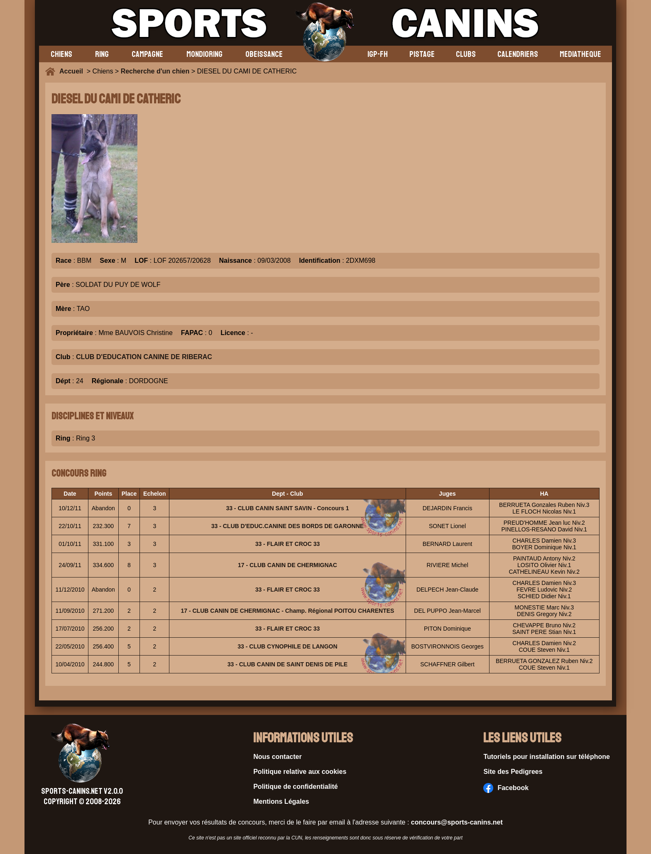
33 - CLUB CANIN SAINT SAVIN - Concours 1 (287, 508)
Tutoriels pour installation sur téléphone (546, 756)
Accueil (73, 71)
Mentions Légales (281, 801)
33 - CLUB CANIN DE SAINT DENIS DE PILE (288, 664)
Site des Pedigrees (512, 771)
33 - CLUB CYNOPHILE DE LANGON (287, 646)
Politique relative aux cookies (299, 771)
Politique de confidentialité (295, 786)
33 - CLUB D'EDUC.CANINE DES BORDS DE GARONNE (287, 526)
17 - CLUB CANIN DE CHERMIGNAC (287, 565)
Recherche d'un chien (155, 71)
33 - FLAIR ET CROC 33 (287, 544)
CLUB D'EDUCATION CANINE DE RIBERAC (144, 356)
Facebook (506, 788)
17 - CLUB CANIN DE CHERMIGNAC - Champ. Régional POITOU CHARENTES (287, 610)
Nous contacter (277, 756)
